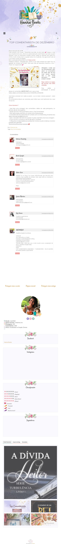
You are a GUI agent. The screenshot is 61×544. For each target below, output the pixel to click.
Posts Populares (7, 442)
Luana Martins (20, 196)
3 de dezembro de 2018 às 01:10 (47, 213)
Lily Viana (19, 213)
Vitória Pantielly (21, 139)
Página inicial (30, 286)
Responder (17, 147)
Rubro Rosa (19, 172)
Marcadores (24, 442)
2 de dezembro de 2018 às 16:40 (47, 196)
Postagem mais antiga (48, 286)
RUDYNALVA (20, 230)
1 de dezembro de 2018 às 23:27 (47, 139)
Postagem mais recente (12, 286)
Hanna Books (8, 342)
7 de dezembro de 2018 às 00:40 (47, 230)
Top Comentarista (16, 129)
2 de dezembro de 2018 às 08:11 (47, 172)
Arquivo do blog (16, 442)
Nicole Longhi (20, 156)
